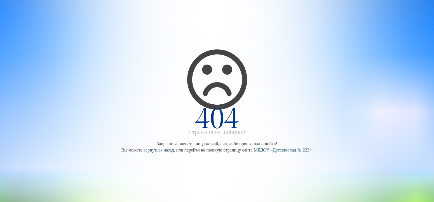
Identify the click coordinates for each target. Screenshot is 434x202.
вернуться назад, (159, 150)
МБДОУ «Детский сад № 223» (283, 150)
